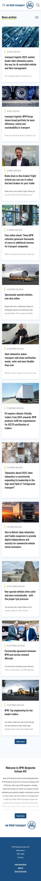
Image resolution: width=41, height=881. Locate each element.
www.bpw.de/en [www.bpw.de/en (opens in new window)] (20, 864)
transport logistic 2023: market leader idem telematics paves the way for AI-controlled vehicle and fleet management (20, 62)
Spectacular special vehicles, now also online (19, 296)
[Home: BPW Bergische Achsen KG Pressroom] (20, 5)
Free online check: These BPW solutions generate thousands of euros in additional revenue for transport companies (19, 241)
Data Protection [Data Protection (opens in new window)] (20, 871)
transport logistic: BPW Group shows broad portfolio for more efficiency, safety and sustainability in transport (20, 122)
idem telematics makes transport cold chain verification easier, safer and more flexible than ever (20, 359)
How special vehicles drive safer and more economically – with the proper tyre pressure (20, 595)
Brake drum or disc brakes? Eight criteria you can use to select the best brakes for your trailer (20, 179)
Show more (21, 741)
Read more (20, 816)
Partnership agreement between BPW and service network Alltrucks (20, 654)
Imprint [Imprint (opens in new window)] (20, 868)
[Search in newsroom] (38, 5)
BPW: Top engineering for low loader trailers (19, 712)
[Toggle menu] (3, 5)
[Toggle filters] (36, 17)
